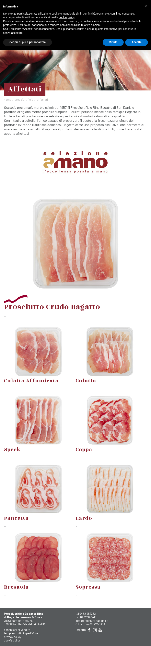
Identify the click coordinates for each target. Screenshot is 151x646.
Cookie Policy (12, 640)
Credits (81, 629)
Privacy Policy (12, 637)
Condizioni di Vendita (17, 629)
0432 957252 (87, 613)
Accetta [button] (137, 42)
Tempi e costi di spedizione (21, 633)
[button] (146, 6)
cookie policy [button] (66, 17)
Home (7, 99)
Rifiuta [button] (113, 42)
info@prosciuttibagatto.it (92, 620)
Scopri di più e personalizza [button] (27, 42)
